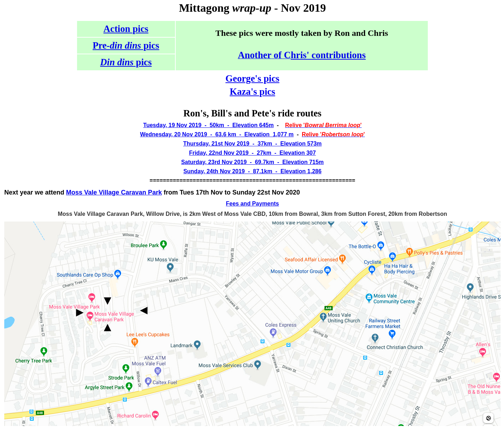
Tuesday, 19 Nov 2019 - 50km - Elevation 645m (208, 125)
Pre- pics (126, 45)
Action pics (125, 28)
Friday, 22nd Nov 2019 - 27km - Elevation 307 (252, 153)
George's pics (252, 78)
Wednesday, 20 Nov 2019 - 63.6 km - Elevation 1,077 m (217, 134)
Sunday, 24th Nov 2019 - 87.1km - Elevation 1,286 (252, 171)
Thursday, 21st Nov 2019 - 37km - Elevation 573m (252, 144)
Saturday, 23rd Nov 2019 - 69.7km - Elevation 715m (252, 162)
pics (126, 62)
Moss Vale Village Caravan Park (114, 192)
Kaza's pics (252, 91)
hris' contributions (328, 55)
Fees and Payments (252, 204)
